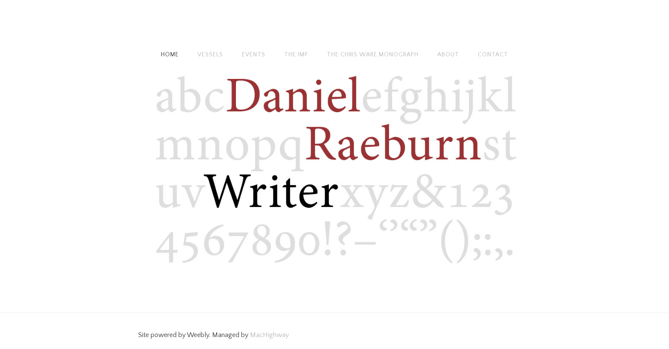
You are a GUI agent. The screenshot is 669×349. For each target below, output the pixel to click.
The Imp (296, 54)
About (448, 54)
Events (253, 54)
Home (170, 54)
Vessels (210, 54)
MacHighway (269, 335)
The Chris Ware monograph (373, 54)
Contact (493, 54)
